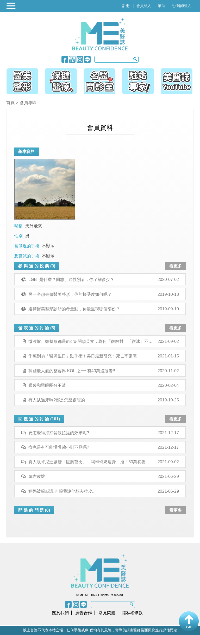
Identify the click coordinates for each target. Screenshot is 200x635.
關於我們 (60, 613)
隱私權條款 (132, 613)
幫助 (161, 6)
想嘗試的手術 (26, 256)
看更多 (175, 266)
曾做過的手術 (26, 246)
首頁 (10, 102)
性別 (18, 236)
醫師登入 (181, 6)
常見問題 (107, 613)
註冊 (126, 6)
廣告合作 (83, 613)
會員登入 (143, 6)
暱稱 (18, 226)
